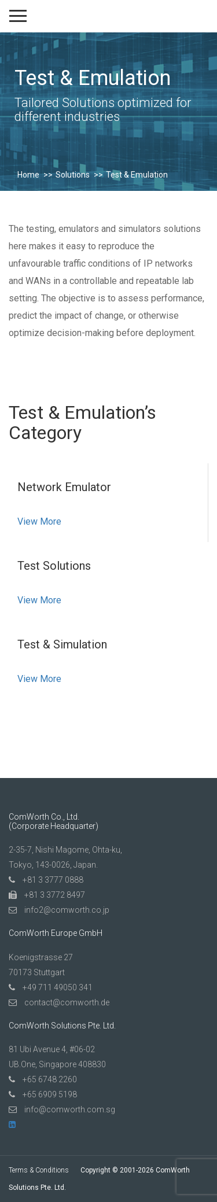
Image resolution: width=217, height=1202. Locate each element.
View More (39, 521)
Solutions (73, 174)
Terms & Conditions (39, 1170)
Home (28, 174)
